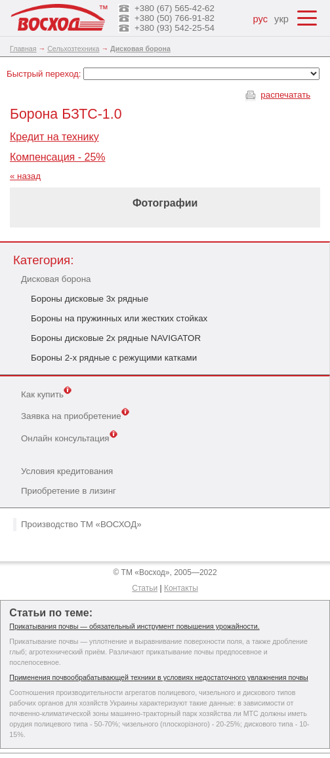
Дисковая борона (56, 279)
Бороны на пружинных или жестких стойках (119, 318)
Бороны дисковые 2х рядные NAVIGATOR (116, 338)
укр (281, 19)
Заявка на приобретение (75, 415)
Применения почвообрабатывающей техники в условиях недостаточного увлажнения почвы (158, 677)
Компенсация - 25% (58, 157)
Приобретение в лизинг (68, 491)
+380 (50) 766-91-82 (174, 18)
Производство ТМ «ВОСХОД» (81, 524)
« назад (25, 176)
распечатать (285, 95)
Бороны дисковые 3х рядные (89, 299)
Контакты (181, 588)
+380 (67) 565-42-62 (174, 8)
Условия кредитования (67, 471)
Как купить (46, 393)
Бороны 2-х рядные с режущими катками (114, 358)
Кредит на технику (54, 136)
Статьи (144, 588)
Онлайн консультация (69, 437)
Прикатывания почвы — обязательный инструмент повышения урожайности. (134, 626)
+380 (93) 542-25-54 (174, 28)
